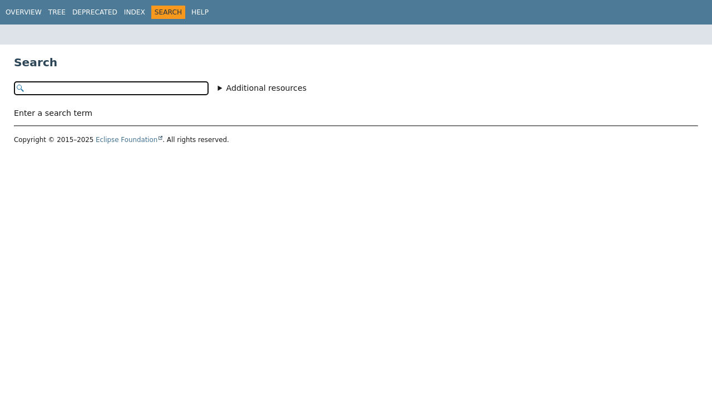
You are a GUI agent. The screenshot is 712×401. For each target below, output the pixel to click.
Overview (24, 12)
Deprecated (94, 12)
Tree (57, 12)
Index (134, 12)
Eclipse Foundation (126, 140)
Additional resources (266, 88)
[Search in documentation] (111, 88)
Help (200, 12)
